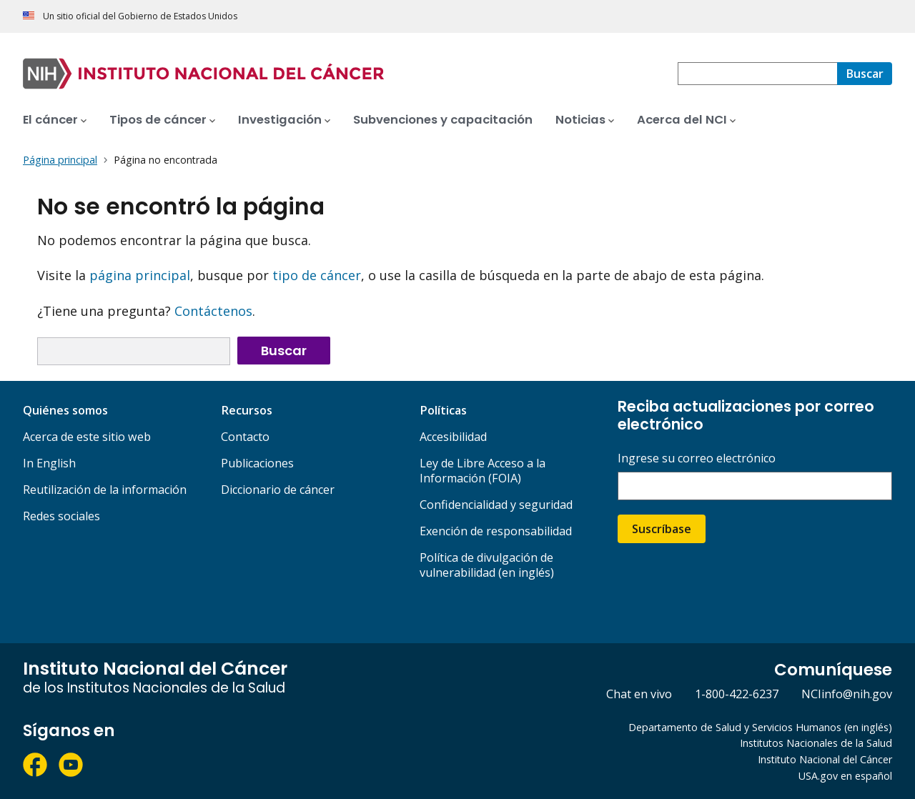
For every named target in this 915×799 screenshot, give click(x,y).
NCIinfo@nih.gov (846, 694)
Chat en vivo (639, 694)
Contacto (245, 437)
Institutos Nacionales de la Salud (816, 743)
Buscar (284, 350)
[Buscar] (864, 73)
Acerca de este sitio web (87, 437)
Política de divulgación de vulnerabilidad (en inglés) (487, 565)
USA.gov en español (845, 776)
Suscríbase (661, 529)
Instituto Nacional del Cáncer (825, 759)
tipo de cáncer (316, 275)
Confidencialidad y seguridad (496, 504)
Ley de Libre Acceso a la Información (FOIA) (482, 470)
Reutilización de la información (105, 489)
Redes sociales (61, 516)
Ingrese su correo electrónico (697, 458)
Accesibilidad (453, 437)
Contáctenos (213, 310)
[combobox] (757, 73)
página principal (139, 275)
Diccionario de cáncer (278, 489)
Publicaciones (257, 463)
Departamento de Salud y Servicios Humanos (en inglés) (760, 727)
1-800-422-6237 (736, 694)
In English (49, 463)
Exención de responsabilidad (496, 531)
